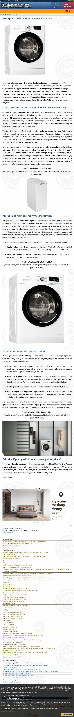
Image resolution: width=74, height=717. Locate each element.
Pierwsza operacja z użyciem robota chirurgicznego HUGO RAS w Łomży (24, 541)
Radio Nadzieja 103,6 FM (10, 631)
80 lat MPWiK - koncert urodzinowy (13, 637)
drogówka (6, 582)
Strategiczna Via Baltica (10, 558)
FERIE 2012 (6, 586)
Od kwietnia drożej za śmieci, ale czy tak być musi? (18, 543)
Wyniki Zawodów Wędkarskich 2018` (14, 601)
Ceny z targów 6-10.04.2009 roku (12, 612)
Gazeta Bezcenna (8, 539)
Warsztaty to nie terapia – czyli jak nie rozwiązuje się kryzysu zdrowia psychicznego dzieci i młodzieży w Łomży (36, 569)
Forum (56, 3)
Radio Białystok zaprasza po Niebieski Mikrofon (17, 575)
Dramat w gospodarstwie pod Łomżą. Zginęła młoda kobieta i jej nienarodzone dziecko (28, 578)
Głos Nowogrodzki (8, 593)
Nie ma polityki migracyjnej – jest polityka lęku (17, 567)
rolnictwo (6, 610)
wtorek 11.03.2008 (8, 625)
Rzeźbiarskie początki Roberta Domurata (15, 605)
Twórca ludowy (7, 607)
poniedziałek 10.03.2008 (10, 627)
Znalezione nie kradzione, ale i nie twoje (15, 682)
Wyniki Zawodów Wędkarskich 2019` (14, 597)
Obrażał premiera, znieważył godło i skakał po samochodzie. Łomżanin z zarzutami (27, 580)
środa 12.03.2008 (8, 623)
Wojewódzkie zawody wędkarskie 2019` (15, 599)
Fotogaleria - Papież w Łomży (11, 650)
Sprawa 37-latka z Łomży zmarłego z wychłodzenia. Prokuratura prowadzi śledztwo (27, 573)
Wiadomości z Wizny (9, 603)
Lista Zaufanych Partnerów (9, 711)
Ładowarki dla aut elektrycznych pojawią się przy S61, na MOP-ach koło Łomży (26, 552)
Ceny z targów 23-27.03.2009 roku (13, 616)
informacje (13, 14)
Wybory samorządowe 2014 (11, 657)
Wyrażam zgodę (67, 714)
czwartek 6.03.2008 (8, 629)
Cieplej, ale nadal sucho (10, 667)
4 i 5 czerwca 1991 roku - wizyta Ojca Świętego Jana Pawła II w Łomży (23, 646)
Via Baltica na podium (9, 554)
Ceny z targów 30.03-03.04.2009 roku (14, 614)
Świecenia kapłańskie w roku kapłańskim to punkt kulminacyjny (22, 640)
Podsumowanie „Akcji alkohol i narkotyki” (15, 588)
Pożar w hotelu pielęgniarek (11, 680)
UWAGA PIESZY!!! (8, 584)
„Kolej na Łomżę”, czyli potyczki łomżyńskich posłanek (19, 565)
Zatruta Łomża (7, 548)
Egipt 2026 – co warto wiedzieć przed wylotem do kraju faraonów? (22, 669)
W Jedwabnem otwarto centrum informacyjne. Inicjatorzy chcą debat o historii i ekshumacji (30, 671)
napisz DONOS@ (69, 1)
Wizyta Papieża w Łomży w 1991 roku (14, 644)
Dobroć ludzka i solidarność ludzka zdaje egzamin (17, 633)
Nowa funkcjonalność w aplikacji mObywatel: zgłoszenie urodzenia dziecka (25, 665)
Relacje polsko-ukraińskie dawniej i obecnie (16, 673)
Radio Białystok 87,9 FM (10, 571)
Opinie (5, 561)
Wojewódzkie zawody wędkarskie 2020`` (15, 595)
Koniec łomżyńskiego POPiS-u (12, 545)
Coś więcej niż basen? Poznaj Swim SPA (14, 677)
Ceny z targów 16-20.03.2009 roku (13, 618)
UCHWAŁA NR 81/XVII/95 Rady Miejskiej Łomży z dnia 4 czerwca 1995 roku (25, 652)
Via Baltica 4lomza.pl (9, 550)
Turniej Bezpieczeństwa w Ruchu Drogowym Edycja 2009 (20, 590)
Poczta (56, 7)
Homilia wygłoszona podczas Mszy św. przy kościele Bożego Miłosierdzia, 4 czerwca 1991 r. (30, 648)
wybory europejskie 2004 (10, 655)
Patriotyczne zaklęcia (9, 563)
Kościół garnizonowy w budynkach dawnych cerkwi (18, 675)
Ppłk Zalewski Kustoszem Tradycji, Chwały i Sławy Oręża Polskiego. (23, 635)
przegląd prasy (7, 620)
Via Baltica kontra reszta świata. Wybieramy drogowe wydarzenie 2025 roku (25, 556)
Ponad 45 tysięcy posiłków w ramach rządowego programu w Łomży (23, 663)
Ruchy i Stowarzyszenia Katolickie (13, 642)
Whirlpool (59, 223)
